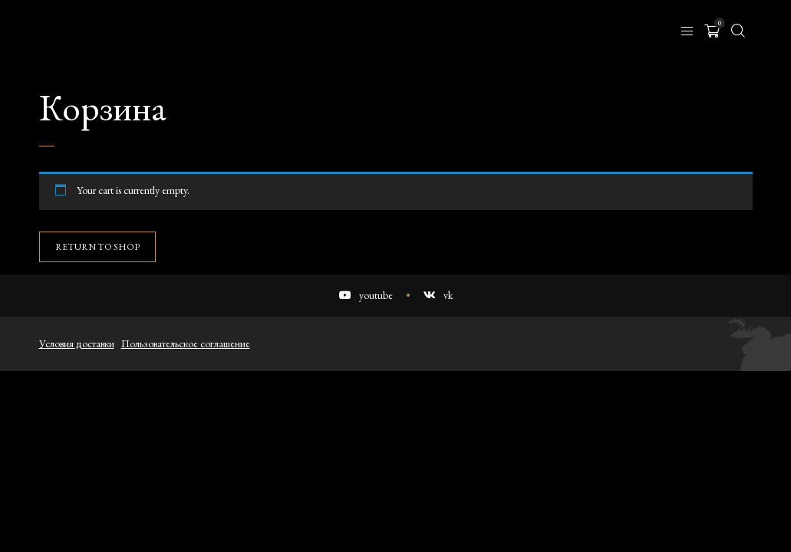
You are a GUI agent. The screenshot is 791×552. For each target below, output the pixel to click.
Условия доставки (76, 343)
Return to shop (97, 247)
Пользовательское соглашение (185, 343)
